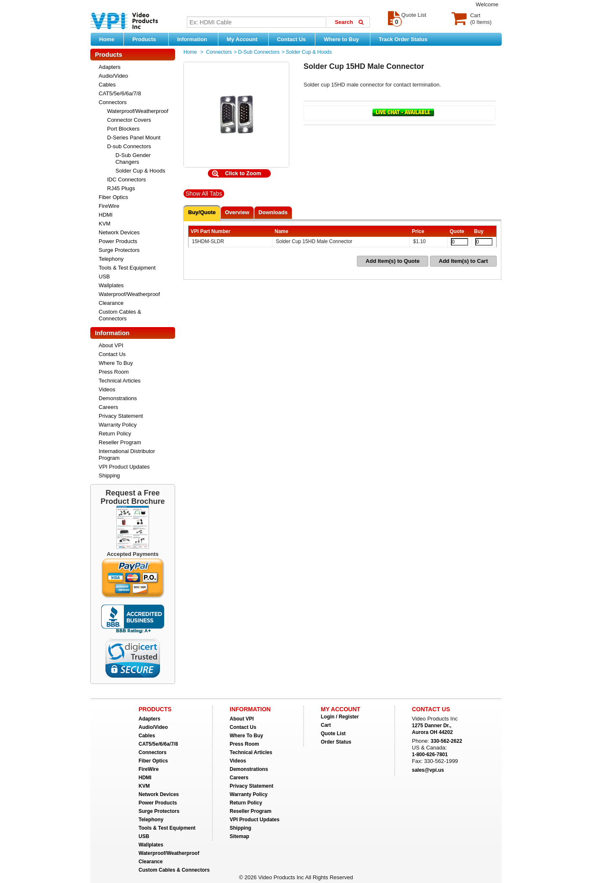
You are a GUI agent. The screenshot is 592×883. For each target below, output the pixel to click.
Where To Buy (116, 363)
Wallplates (111, 285)
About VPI (111, 345)
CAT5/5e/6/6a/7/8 (120, 93)
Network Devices (119, 232)
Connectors (112, 102)
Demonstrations (118, 398)
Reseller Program (120, 442)
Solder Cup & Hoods (140, 171)
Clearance (111, 303)
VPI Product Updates (124, 467)
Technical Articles (120, 380)
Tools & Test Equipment (127, 268)
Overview (237, 212)
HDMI (106, 215)
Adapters (109, 67)
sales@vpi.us (428, 770)
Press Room (114, 372)
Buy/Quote (202, 212)
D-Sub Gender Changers (133, 158)
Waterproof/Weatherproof (137, 111)
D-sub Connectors (129, 146)
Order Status (336, 742)
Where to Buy (344, 39)
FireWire (109, 206)
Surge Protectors (119, 250)
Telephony (111, 259)
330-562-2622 (446, 741)
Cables (107, 84)
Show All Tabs (204, 193)
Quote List (333, 733)
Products (148, 39)
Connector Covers (129, 120)
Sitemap (239, 836)
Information (195, 39)
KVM (104, 223)
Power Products (118, 241)
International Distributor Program (127, 454)
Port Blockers (123, 129)
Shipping (109, 475)
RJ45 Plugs (121, 188)
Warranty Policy (118, 425)
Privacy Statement (121, 416)
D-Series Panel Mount (133, 137)
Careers (108, 407)
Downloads (273, 212)
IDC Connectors (126, 179)
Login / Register (340, 717)
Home (106, 39)
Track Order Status (403, 39)
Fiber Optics (113, 197)
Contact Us (291, 39)
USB (104, 276)
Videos (107, 389)
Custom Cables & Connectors (120, 315)
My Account (245, 39)
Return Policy (115, 433)
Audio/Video (113, 76)
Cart (326, 725)
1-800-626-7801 (430, 754)
